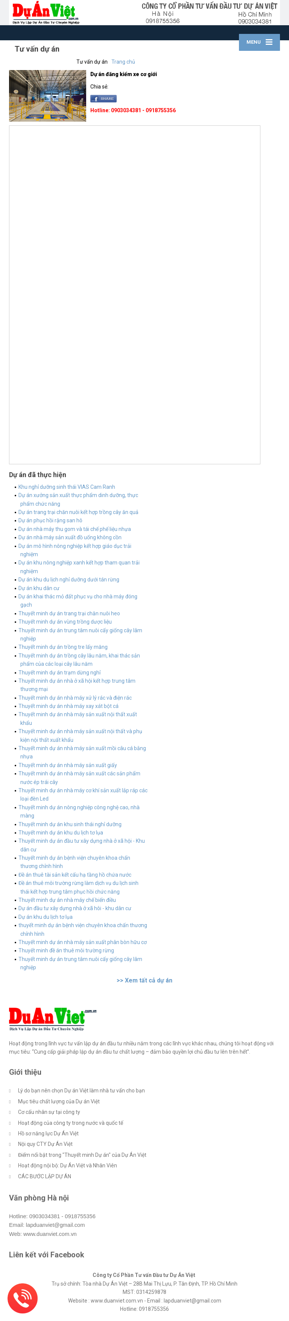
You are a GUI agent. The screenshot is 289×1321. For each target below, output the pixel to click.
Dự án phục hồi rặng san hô (50, 520)
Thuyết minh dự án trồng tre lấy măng (63, 647)
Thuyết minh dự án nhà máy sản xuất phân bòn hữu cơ (82, 942)
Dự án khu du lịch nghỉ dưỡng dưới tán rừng (68, 580)
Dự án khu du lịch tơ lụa (45, 917)
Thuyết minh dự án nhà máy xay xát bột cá (68, 706)
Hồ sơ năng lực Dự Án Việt (48, 1133)
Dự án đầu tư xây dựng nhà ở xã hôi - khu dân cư (74, 908)
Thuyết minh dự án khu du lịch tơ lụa (60, 833)
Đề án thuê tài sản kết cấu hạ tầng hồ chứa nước (74, 875)
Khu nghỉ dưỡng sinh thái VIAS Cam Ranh (66, 487)
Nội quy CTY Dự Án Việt (45, 1144)
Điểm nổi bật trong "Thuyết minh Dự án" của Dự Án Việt (82, 1155)
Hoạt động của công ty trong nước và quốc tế (70, 1123)
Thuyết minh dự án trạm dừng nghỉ (59, 673)
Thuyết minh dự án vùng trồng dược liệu (65, 622)
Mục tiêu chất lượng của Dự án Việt (59, 1101)
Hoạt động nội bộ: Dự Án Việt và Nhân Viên (67, 1165)
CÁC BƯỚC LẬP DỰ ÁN (44, 1176)
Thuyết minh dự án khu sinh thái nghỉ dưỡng (70, 824)
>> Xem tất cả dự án (144, 980)
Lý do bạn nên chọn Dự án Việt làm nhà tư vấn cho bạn (81, 1091)
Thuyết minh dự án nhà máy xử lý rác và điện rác (75, 698)
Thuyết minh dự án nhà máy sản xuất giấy (67, 765)
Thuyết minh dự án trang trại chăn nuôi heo (69, 613)
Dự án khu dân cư (38, 588)
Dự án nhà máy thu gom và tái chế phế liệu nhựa (74, 529)
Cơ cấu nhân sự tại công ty (49, 1112)
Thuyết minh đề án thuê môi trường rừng (66, 950)
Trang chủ (123, 62)
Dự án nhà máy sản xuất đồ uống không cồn (70, 537)
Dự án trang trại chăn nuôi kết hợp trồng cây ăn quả (78, 512)
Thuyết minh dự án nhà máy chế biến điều (67, 900)
